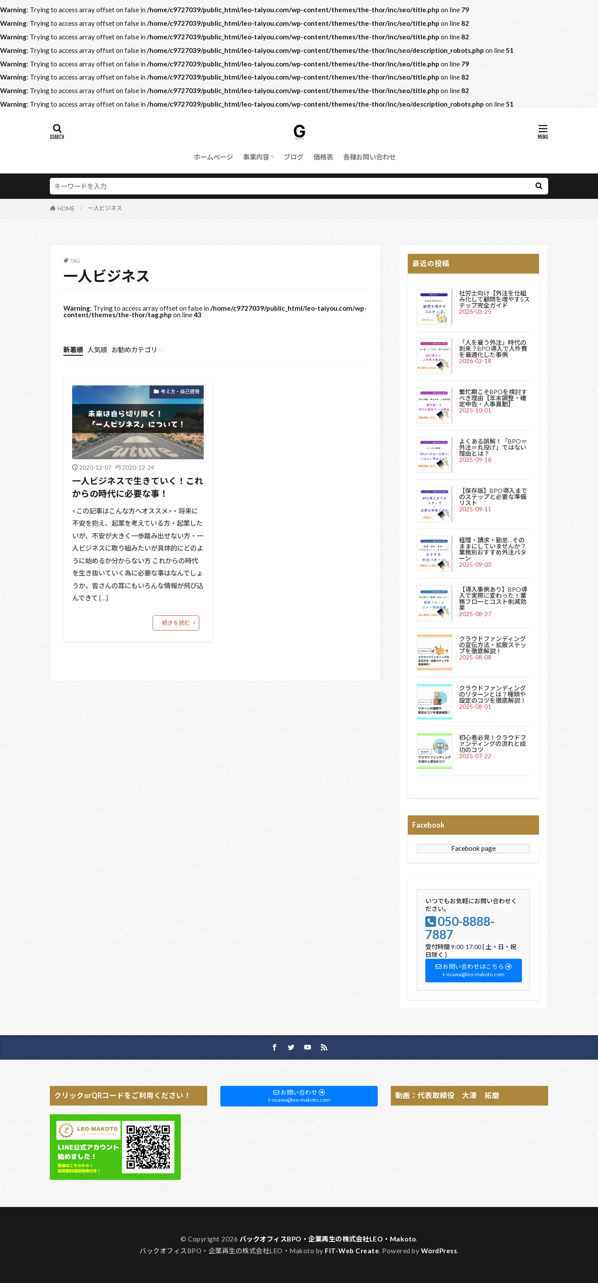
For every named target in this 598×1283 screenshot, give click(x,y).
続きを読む (176, 622)
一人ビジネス (105, 208)
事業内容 (256, 157)
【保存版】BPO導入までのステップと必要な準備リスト (493, 496)
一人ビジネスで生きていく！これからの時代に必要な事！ (137, 487)
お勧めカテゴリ (134, 350)
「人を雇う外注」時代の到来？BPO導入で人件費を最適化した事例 (493, 348)
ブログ (293, 157)
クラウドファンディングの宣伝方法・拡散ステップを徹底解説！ (492, 645)
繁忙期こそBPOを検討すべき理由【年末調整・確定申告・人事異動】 (493, 398)
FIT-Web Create (352, 1251)
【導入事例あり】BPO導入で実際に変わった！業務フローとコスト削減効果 (493, 598)
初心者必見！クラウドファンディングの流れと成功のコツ (492, 743)
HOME (66, 208)
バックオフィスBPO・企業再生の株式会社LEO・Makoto (328, 1239)
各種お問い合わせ (369, 157)
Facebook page (473, 848)
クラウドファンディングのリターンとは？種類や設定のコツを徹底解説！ (492, 694)
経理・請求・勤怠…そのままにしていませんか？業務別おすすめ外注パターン (492, 549)
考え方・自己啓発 (180, 391)
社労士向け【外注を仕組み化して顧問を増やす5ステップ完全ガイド (494, 299)
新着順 (73, 350)
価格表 (323, 157)
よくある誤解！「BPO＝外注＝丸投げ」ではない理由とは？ (493, 447)
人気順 (97, 350)
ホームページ (213, 157)
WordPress (439, 1251)
